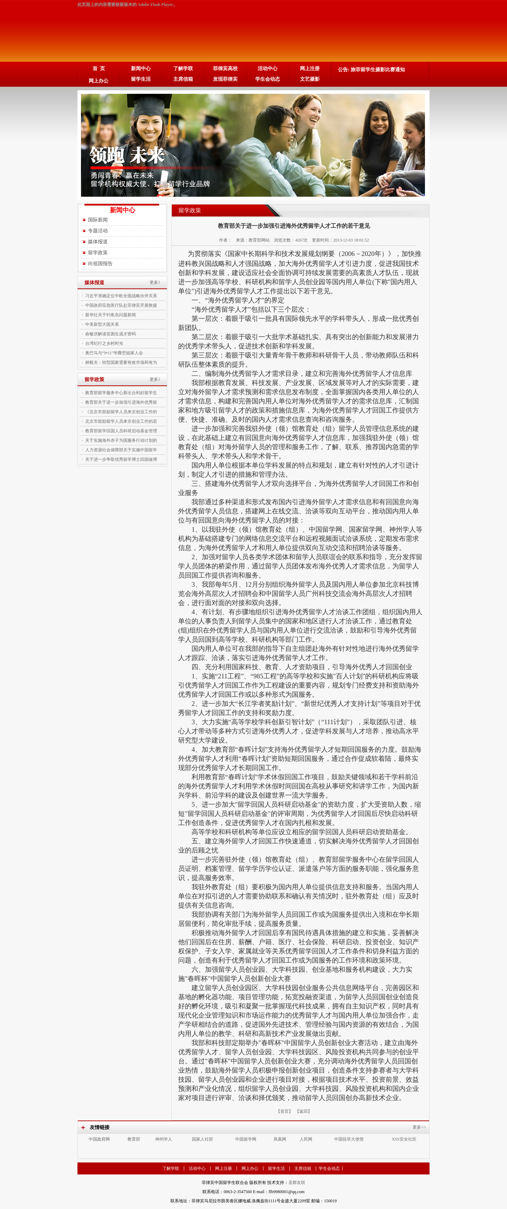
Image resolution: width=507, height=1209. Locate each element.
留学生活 (141, 79)
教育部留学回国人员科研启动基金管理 (121, 430)
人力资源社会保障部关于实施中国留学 (121, 449)
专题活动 (98, 230)
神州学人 (163, 1139)
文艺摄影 (310, 79)
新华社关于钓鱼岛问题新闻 (110, 314)
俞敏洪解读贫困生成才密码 (110, 333)
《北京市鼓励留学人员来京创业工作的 (121, 411)
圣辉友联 (296, 1182)
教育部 (133, 1139)
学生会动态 (267, 79)
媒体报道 (98, 241)
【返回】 (303, 1111)
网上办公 (98, 81)
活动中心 (267, 68)
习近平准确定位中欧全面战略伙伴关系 (121, 295)
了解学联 (183, 68)
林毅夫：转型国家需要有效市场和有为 (121, 362)
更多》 (156, 282)
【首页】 (284, 1111)
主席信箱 (183, 79)
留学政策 (98, 252)
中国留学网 (245, 1139)
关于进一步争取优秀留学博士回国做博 (121, 459)
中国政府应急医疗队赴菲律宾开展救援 (121, 305)
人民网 (306, 1139)
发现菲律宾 (225, 79)
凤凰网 (280, 1139)
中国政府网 (99, 1139)
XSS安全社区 (404, 1139)
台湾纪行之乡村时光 (104, 343)
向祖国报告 (100, 263)
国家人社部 (202, 1139)
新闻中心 (141, 68)
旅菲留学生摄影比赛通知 (378, 69)
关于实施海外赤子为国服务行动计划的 (121, 440)
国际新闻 (98, 219)
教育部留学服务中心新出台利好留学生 (121, 392)
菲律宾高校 (225, 68)
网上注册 (310, 68)
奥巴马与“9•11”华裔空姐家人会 (114, 352)
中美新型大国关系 (102, 324)
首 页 (99, 68)
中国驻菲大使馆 (349, 1139)
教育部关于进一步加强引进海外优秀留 (121, 402)
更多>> (419, 1127)
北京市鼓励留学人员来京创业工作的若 (121, 421)
